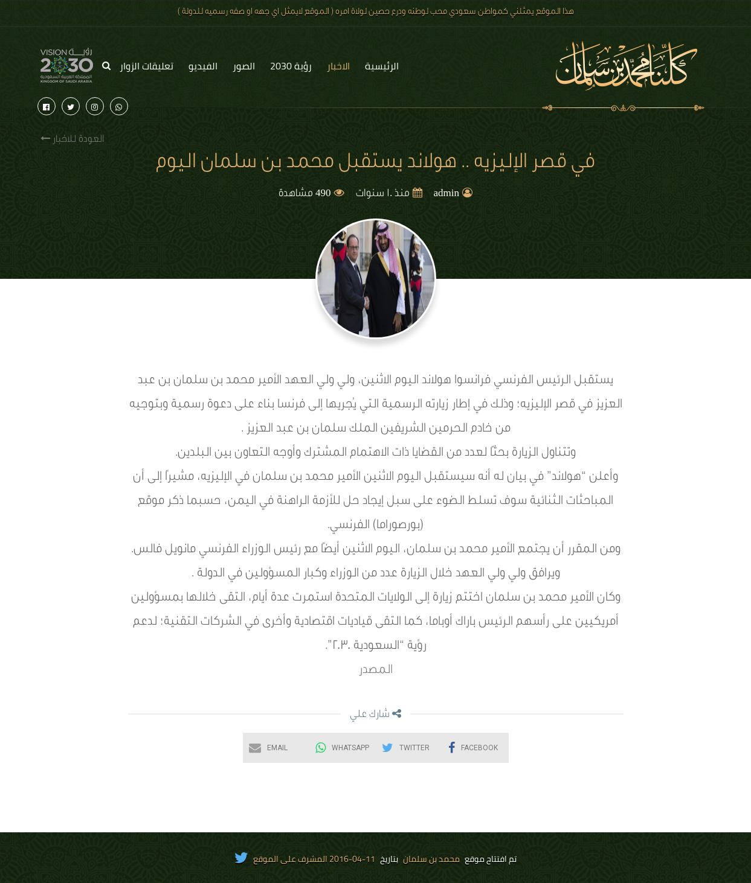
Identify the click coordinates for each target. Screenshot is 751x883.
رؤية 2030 (291, 66)
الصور (244, 66)
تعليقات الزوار (146, 66)
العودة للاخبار (72, 139)
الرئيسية (382, 66)
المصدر (376, 671)
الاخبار (338, 66)
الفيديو (203, 66)
